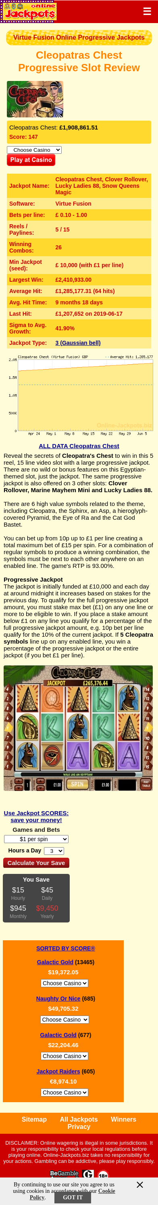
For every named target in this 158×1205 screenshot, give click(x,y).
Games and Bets (36, 829)
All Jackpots (79, 1119)
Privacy (79, 1126)
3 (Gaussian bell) (78, 343)
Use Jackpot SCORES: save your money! (36, 816)
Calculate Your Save (36, 862)
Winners (123, 1119)
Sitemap (34, 1119)
